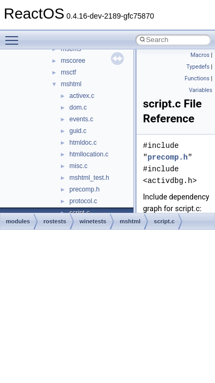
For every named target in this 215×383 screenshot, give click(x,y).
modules (18, 221)
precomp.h (84, 189)
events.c (81, 119)
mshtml (71, 84)
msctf (68, 72)
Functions (197, 78)
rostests (54, 221)
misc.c (78, 166)
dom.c (78, 107)
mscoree (73, 60)
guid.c (77, 131)
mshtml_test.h (89, 177)
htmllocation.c (88, 154)
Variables (200, 90)
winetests (92, 221)
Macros (200, 55)
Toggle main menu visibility (14, 35)
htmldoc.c (83, 142)
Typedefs (198, 66)
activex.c (81, 95)
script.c (164, 221)
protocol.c (83, 201)
